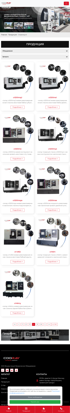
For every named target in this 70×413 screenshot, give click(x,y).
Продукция (12, 35)
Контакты (61, 409)
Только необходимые (35, 397)
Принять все (35, 402)
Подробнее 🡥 (17, 107)
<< (14, 324)
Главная (4, 35)
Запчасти (5, 57)
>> (49, 324)
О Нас (43, 409)
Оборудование (7, 51)
